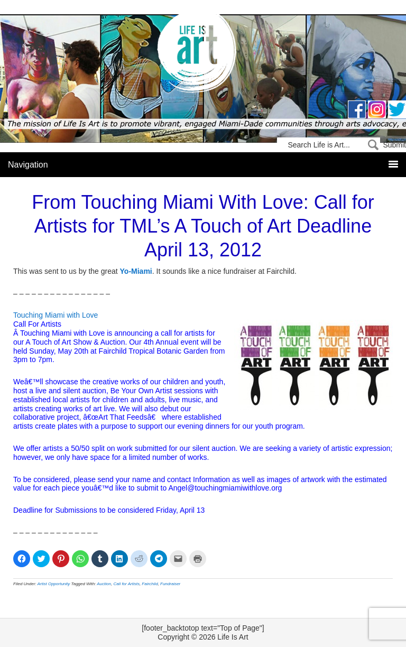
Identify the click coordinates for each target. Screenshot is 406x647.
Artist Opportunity (54, 583)
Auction (104, 583)
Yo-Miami (136, 271)
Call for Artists (126, 583)
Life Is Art (203, 54)
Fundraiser (170, 583)
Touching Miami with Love (55, 315)
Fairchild (150, 583)
